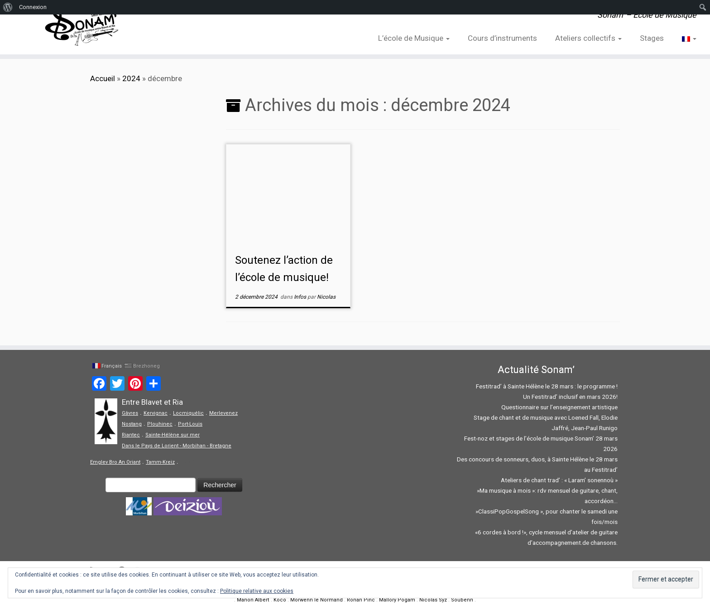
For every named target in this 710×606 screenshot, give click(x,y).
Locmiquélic (188, 413)
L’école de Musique (414, 38)
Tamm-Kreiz (160, 462)
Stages (652, 38)
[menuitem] (8, 7)
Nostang (132, 424)
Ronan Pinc (361, 600)
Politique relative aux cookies (256, 591)
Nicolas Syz (433, 600)
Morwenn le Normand (316, 600)
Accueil (102, 78)
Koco (279, 600)
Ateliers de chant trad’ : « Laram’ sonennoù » (559, 480)
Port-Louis (190, 424)
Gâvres (130, 413)
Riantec (131, 435)
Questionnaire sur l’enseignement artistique (559, 407)
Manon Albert (253, 600)
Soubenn (462, 600)
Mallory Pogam (397, 600)
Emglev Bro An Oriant (115, 462)
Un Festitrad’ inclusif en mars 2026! (570, 396)
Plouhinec (160, 424)
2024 (131, 78)
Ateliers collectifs (588, 38)
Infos (300, 297)
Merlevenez (223, 413)
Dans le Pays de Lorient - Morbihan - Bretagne (176, 446)
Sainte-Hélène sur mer (172, 435)
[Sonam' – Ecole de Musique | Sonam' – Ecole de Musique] (82, 27)
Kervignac (156, 413)
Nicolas (326, 297)
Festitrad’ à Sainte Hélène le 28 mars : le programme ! (547, 386)
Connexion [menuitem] (33, 7)
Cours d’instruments (502, 38)
